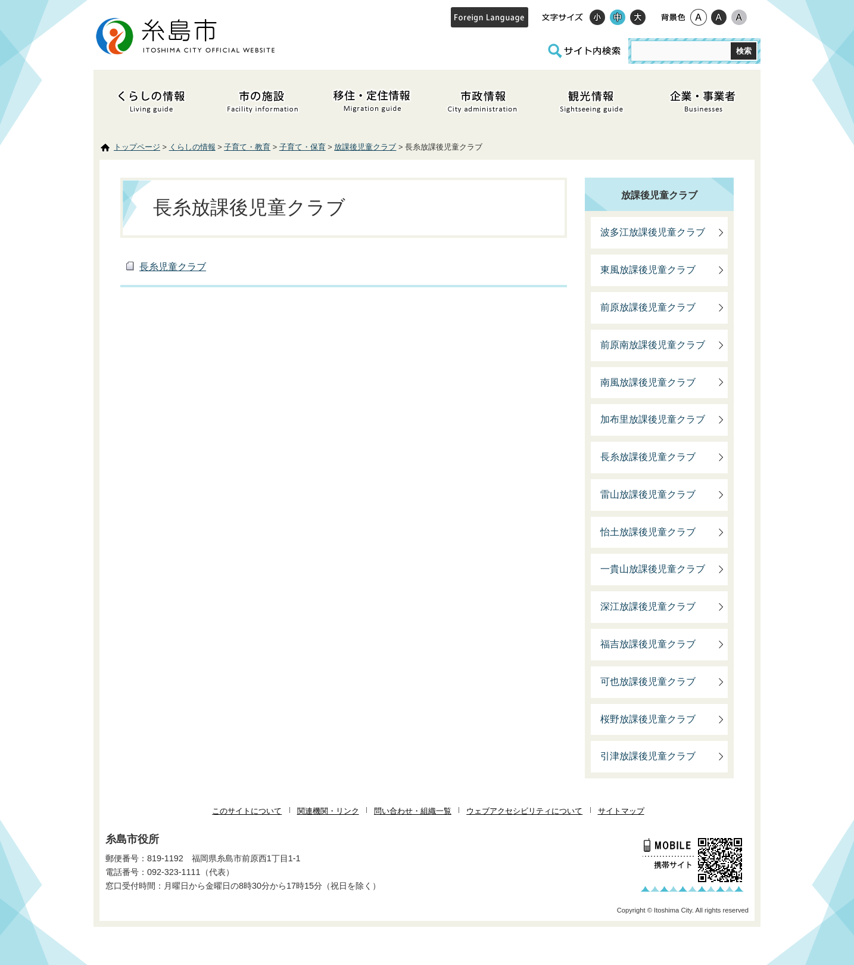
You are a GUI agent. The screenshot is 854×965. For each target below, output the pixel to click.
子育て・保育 (302, 146)
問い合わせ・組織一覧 (412, 810)
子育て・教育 (247, 146)
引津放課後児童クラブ (648, 756)
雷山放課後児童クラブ (648, 494)
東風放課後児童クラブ (648, 270)
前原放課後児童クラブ (648, 307)
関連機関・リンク (328, 810)
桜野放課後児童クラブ (648, 719)
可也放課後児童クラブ (648, 682)
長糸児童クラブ (172, 267)
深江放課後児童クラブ (648, 606)
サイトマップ (621, 810)
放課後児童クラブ (365, 146)
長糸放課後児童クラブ (648, 457)
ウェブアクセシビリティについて (524, 810)
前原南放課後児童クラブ (652, 345)
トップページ (137, 146)
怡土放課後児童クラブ (648, 532)
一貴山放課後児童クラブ (652, 569)
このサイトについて (247, 810)
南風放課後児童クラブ (648, 382)
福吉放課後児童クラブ (648, 644)
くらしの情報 (192, 146)
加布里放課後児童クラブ (652, 419)
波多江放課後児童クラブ (652, 232)
